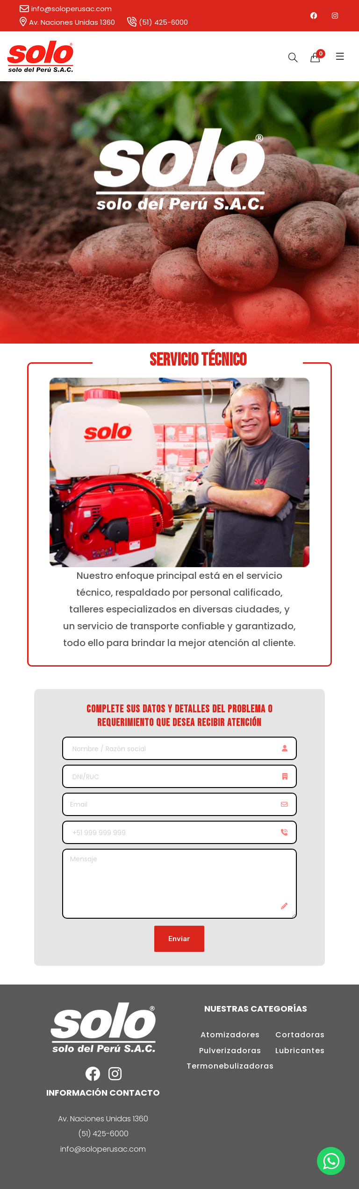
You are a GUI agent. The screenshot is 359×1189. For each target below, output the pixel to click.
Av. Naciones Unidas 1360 (67, 22)
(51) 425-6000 (157, 22)
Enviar (179, 939)
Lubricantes (300, 1050)
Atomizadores (230, 1034)
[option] (179, 212)
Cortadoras (300, 1034)
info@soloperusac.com (65, 9)
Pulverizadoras (230, 1050)
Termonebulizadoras (230, 1066)
